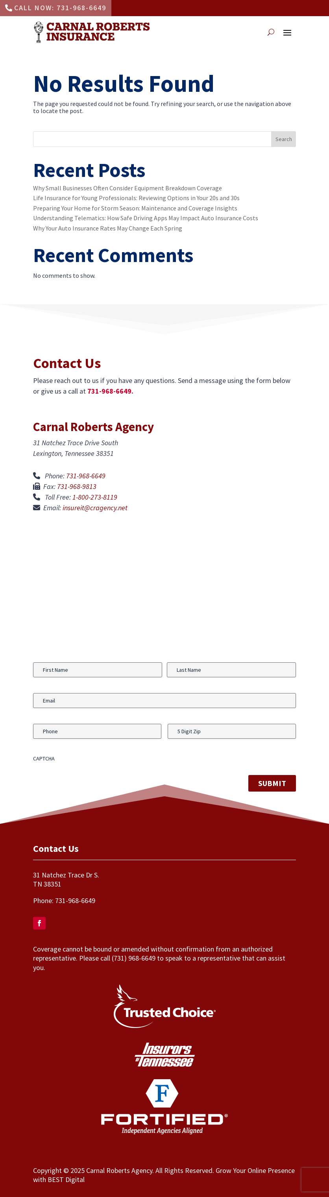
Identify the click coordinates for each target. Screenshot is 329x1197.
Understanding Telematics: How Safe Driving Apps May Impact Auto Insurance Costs (145, 218)
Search (283, 139)
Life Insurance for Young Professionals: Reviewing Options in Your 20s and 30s (136, 198)
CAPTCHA (44, 758)
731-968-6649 (85, 475)
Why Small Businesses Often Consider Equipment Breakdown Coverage (127, 188)
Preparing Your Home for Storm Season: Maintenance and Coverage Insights (135, 208)
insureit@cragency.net (95, 507)
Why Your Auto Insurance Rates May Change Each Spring (107, 228)
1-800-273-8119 (94, 497)
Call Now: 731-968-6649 (60, 7)
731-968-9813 (76, 486)
